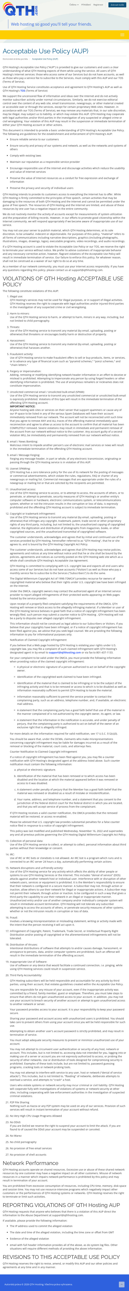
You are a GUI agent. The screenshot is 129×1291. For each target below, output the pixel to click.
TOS (22, 90)
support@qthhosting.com (65, 652)
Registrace (98, 4)
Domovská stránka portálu (15, 59)
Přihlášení (86, 4)
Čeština (74, 4)
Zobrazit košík (117, 4)
